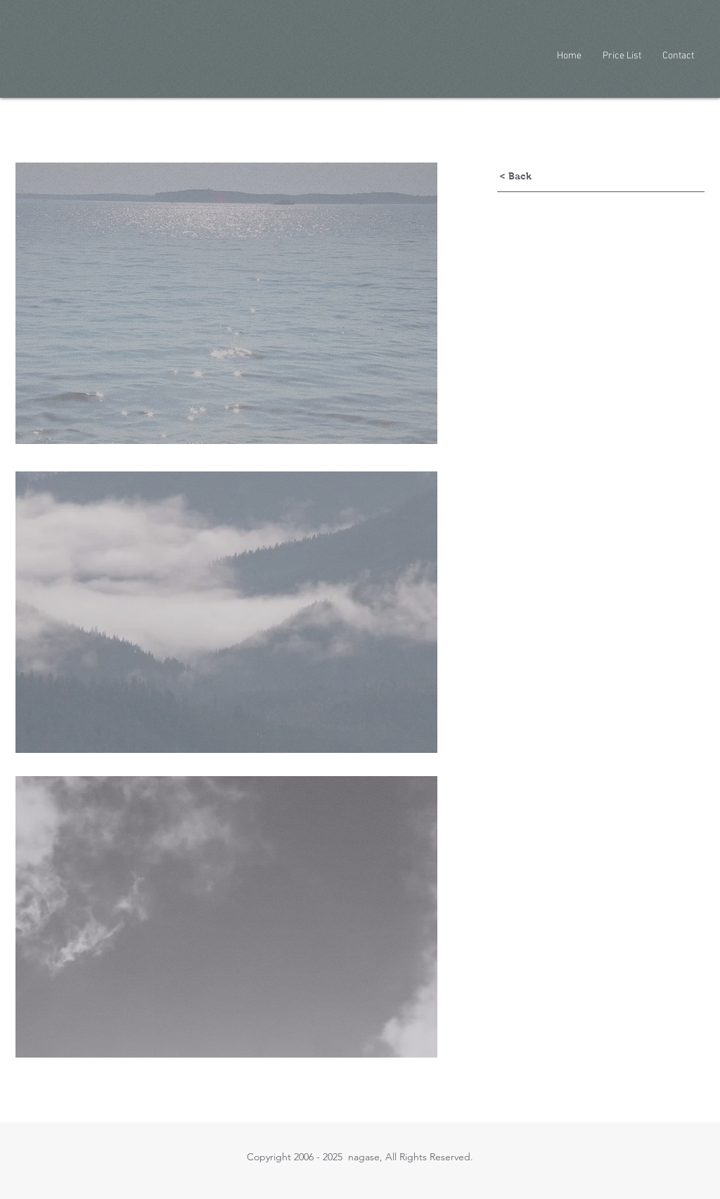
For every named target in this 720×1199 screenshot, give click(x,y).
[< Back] (515, 177)
